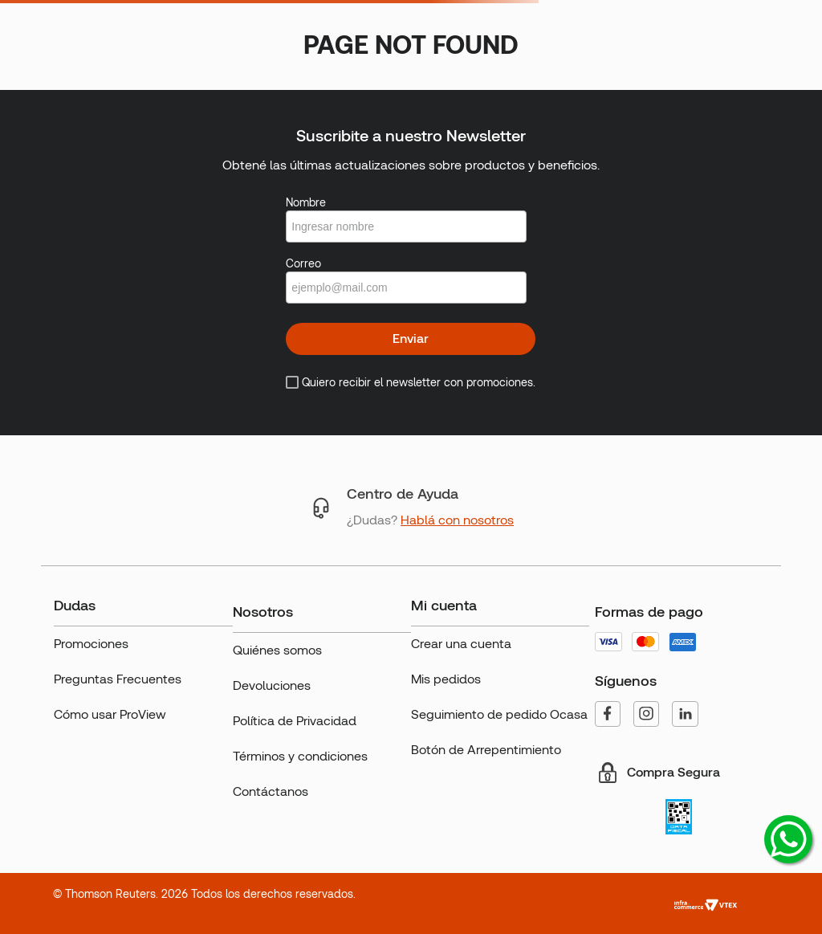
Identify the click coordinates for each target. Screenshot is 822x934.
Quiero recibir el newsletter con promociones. (418, 382)
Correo (303, 263)
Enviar (411, 338)
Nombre (306, 202)
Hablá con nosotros (457, 520)
